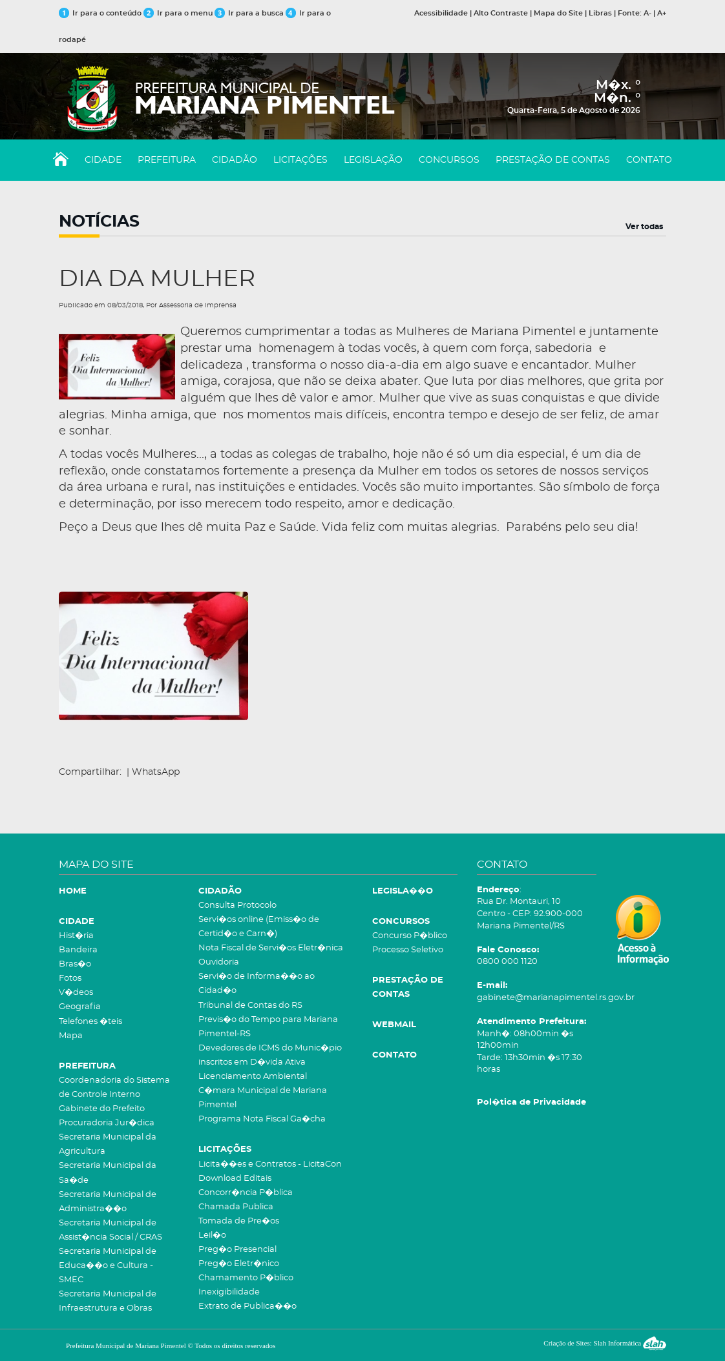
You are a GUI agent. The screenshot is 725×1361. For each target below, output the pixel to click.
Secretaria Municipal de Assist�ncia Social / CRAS (110, 1230)
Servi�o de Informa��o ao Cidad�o (256, 983)
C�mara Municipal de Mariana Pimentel (262, 1098)
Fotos (70, 978)
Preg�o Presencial (237, 1249)
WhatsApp (156, 772)
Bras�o (75, 964)
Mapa (71, 1036)
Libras (600, 13)
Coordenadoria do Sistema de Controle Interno (114, 1087)
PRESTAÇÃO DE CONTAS (553, 160)
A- (647, 13)
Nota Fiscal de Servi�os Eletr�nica (270, 948)
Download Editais (234, 1178)
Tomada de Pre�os (238, 1221)
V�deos (76, 992)
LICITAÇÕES (300, 160)
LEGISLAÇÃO (373, 160)
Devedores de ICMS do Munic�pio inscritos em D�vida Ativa (270, 1055)
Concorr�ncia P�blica (245, 1193)
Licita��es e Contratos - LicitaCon (270, 1164)
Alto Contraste (501, 13)
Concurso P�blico (409, 936)
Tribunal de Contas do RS (250, 1005)
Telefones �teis (90, 1022)
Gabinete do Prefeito (102, 1109)
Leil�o (212, 1235)
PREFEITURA (167, 160)
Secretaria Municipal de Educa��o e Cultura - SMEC (107, 1265)
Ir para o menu (179, 13)
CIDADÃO (234, 160)
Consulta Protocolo (237, 905)
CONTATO (649, 160)
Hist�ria (76, 936)
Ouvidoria (218, 962)
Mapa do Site (558, 13)
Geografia (80, 1007)
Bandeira (78, 950)
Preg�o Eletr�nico (238, 1264)
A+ (661, 13)
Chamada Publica (235, 1207)
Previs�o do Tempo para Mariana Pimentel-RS (268, 1027)
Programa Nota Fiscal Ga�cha (262, 1119)
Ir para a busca (249, 13)
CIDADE (103, 160)
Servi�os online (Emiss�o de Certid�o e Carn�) (258, 927)
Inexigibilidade (229, 1292)
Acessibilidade (441, 13)
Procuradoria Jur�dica (106, 1123)
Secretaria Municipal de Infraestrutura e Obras (107, 1301)
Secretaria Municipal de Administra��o (107, 1202)
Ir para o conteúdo (100, 13)
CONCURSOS (449, 160)
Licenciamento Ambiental (252, 1076)
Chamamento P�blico (245, 1278)
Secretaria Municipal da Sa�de (107, 1172)
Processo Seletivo (407, 950)
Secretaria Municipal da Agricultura (107, 1144)
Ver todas (644, 226)
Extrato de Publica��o (247, 1306)
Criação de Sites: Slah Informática (604, 1343)
